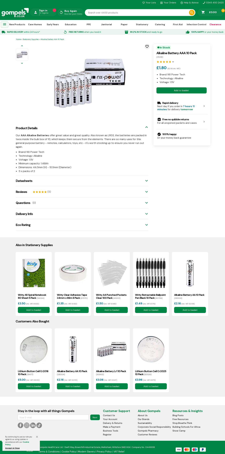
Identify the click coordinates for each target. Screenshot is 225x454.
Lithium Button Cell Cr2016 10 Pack (33, 373)
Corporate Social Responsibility (154, 426)
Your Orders (168, 2)
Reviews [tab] (21, 192)
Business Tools (110, 430)
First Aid (178, 24)
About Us (143, 415)
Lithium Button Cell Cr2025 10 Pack (150, 373)
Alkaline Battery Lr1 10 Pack (111, 373)
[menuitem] (5, 24)
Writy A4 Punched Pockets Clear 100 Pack (111, 296)
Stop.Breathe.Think (182, 423)
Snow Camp (179, 430)
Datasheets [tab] (24, 181)
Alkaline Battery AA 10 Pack (189, 296)
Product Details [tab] (26, 128)
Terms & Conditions (49, 451)
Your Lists (149, 2)
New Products (17, 24)
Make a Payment (111, 426)
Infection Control (196, 24)
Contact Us (109, 415)
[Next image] (22, 63)
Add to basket (181, 90)
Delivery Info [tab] (24, 214)
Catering (160, 24)
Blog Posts (178, 415)
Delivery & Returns (112, 423)
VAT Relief (119, 451)
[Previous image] (22, 46)
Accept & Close (12, 448)
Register (107, 434)
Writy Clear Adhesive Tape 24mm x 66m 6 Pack (72, 296)
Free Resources (180, 419)
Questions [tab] (23, 203)
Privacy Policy (104, 451)
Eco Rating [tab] (23, 225)
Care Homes (35, 24)
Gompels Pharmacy (148, 430)
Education (71, 24)
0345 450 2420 (213, 2)
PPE (89, 24)
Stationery (142, 24)
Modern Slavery (86, 451)
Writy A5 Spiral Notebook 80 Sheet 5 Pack (32, 296)
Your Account (110, 419)
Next (95, 417)
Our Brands (143, 419)
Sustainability (145, 423)
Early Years (53, 24)
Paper (124, 24)
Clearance (215, 24)
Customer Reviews (147, 434)
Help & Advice (189, 2)
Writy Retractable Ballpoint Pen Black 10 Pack (150, 296)
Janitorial (106, 24)
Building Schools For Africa (186, 426)
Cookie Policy (69, 451)
